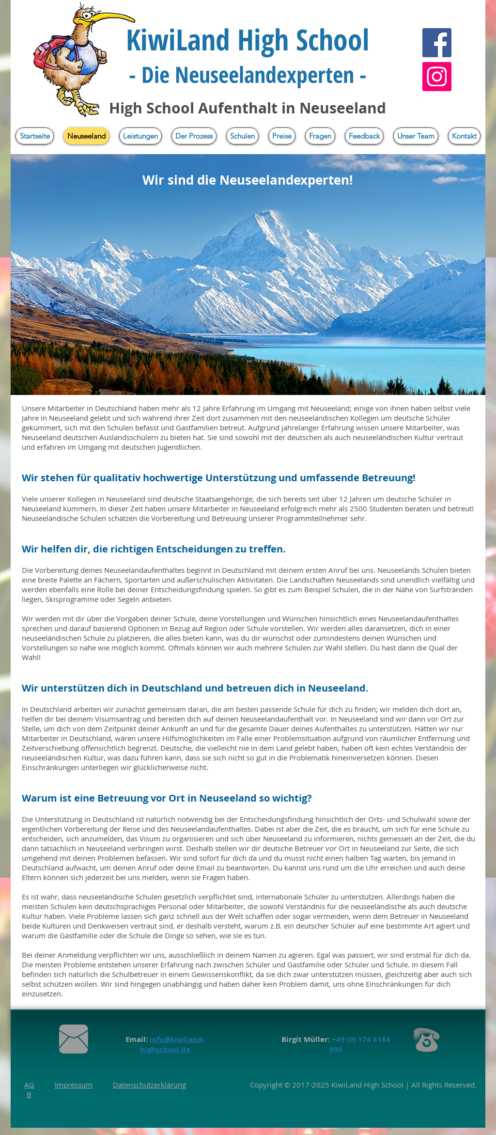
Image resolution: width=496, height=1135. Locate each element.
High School (382, 1084)
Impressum (74, 1084)
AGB (29, 1089)
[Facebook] (436, 42)
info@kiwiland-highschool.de (172, 1044)
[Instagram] (436, 76)
